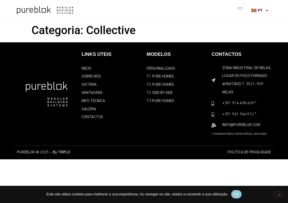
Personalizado (161, 69)
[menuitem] (260, 10)
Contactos (92, 117)
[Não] (279, 194)
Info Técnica (93, 101)
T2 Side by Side (160, 93)
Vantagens (92, 93)
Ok (236, 194)
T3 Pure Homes (160, 101)
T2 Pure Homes (160, 85)
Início (86, 69)
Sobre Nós (91, 76)
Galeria (89, 109)
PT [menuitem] (260, 10)
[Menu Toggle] (240, 8)
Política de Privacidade (249, 152)
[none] (260, 10)
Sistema (89, 85)
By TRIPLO (61, 152)
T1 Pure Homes (160, 76)
